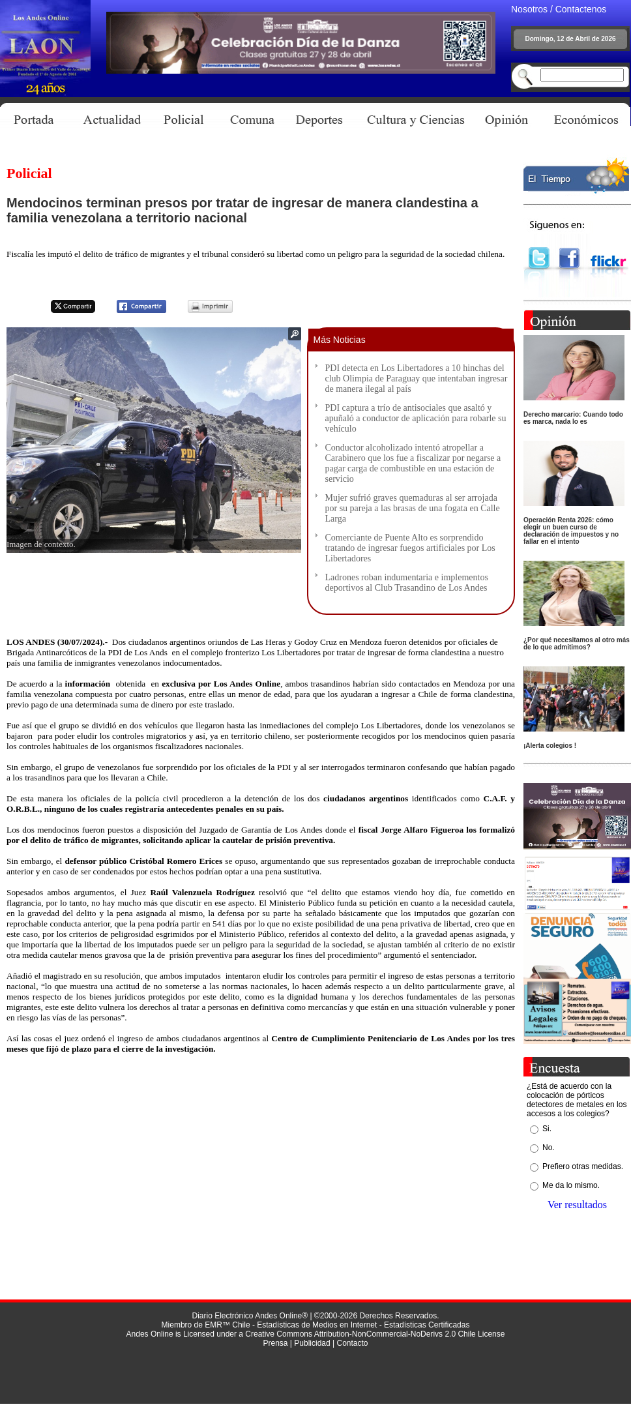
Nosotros (529, 9)
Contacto (352, 1343)
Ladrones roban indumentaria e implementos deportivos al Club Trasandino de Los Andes (406, 582)
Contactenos (581, 9)
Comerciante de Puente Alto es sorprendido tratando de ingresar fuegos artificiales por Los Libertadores (410, 548)
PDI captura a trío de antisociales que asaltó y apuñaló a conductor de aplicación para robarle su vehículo (415, 418)
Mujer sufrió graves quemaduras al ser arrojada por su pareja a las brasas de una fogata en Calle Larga (412, 508)
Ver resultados (577, 1204)
